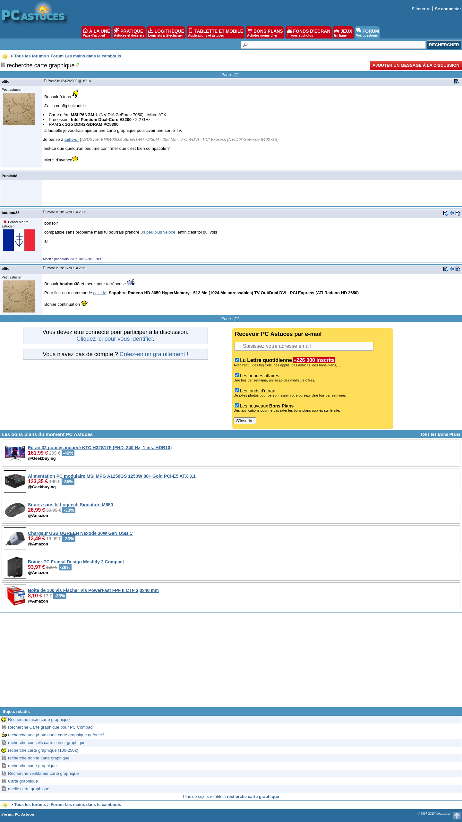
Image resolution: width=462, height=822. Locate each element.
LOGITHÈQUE (166, 32)
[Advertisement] (231, 662)
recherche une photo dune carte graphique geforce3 (56, 734)
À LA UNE (96, 32)
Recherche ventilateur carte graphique (43, 773)
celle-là (99, 292)
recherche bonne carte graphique (39, 758)
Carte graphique (23, 781)
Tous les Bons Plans (440, 434)
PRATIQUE (129, 32)
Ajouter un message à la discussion (415, 65)
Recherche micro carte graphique (39, 719)
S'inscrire (421, 8)
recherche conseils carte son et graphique (46, 742)
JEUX (343, 32)
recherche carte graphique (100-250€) (43, 750)
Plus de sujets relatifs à (231, 796)
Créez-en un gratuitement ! (154, 354)
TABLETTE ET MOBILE (215, 32)
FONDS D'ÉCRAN (308, 32)
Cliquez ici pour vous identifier (114, 339)
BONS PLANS (265, 32)
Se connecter (448, 8)
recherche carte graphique (32, 765)
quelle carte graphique (28, 788)
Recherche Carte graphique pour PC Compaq (50, 727)
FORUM (367, 32)
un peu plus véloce (158, 232)
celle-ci (71, 139)
